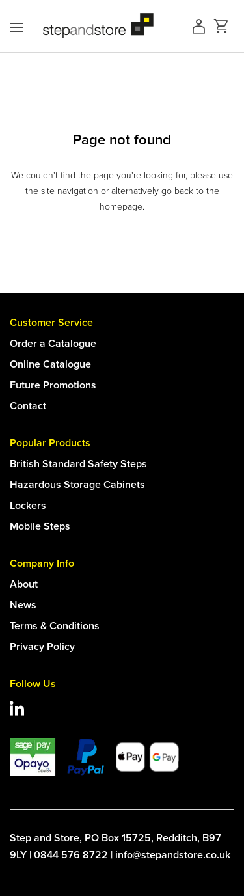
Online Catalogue (50, 364)
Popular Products (50, 442)
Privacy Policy (42, 646)
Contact (28, 405)
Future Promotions (53, 384)
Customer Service (51, 322)
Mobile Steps (40, 526)
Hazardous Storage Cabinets (77, 484)
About (24, 584)
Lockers (28, 505)
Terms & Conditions (55, 625)
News (23, 604)
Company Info (42, 563)
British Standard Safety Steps (78, 463)
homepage (121, 206)
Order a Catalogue (53, 343)
